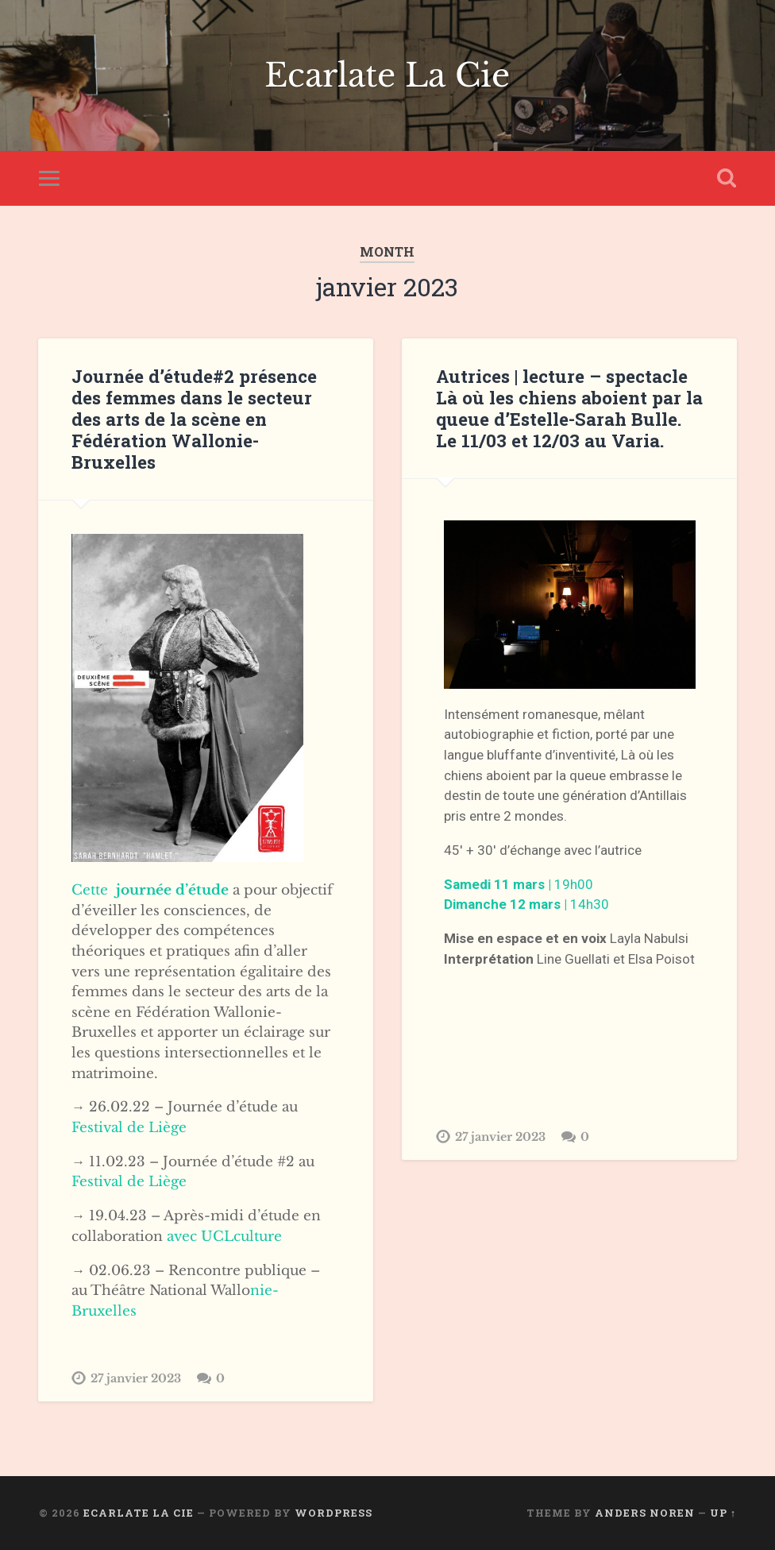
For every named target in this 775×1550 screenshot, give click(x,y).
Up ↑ (723, 1512)
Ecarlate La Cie (387, 75)
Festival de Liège (129, 1127)
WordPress (333, 1512)
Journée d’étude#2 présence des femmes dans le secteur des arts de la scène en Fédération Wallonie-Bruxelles (194, 419)
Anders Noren (645, 1512)
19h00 (518, 884)
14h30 (526, 904)
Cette (150, 890)
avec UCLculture (224, 1236)
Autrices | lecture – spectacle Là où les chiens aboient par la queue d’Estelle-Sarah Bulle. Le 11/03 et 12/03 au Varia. (569, 408)
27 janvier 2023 (136, 1378)
